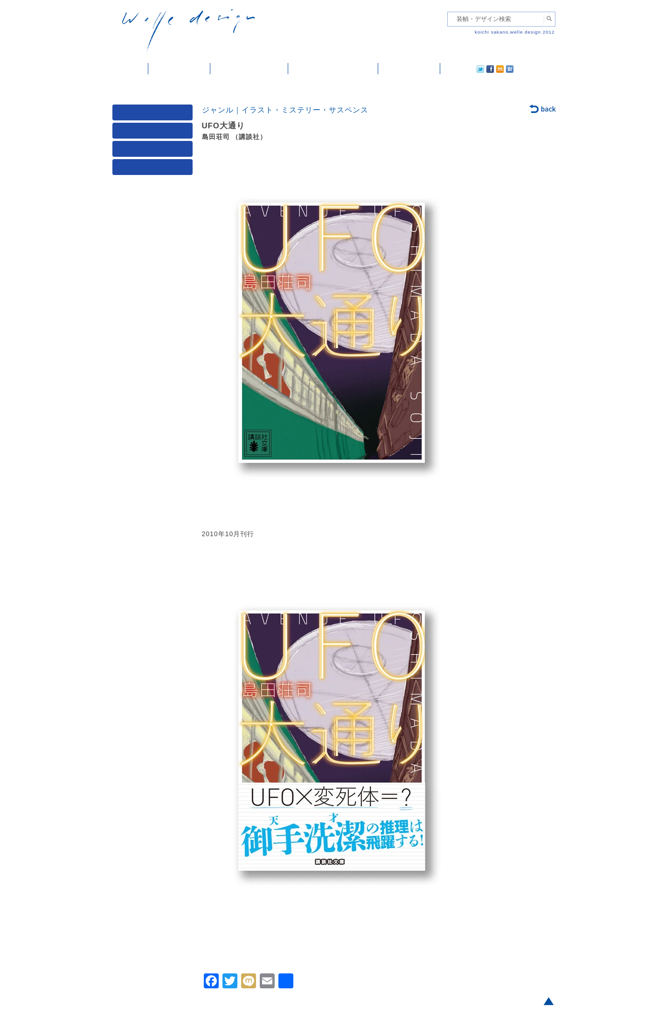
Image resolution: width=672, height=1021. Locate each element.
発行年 (154, 169)
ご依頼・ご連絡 (409, 68)
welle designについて (333, 68)
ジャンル (154, 133)
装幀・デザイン (179, 68)
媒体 (154, 114)
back (543, 110)
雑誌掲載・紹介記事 (249, 68)
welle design (188, 31)
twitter (450, 68)
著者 (154, 151)
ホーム (130, 68)
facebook (464, 68)
